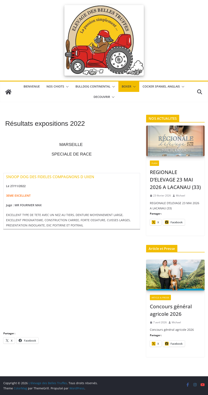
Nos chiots (55, 86)
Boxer (126, 86)
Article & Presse (160, 297)
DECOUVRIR (102, 97)
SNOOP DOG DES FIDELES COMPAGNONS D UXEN (50, 176)
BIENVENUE (32, 86)
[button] (66, 87)
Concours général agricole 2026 (171, 310)
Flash (154, 163)
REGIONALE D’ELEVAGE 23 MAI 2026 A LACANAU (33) (175, 179)
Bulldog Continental (92, 86)
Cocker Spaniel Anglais (161, 86)
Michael (180, 195)
